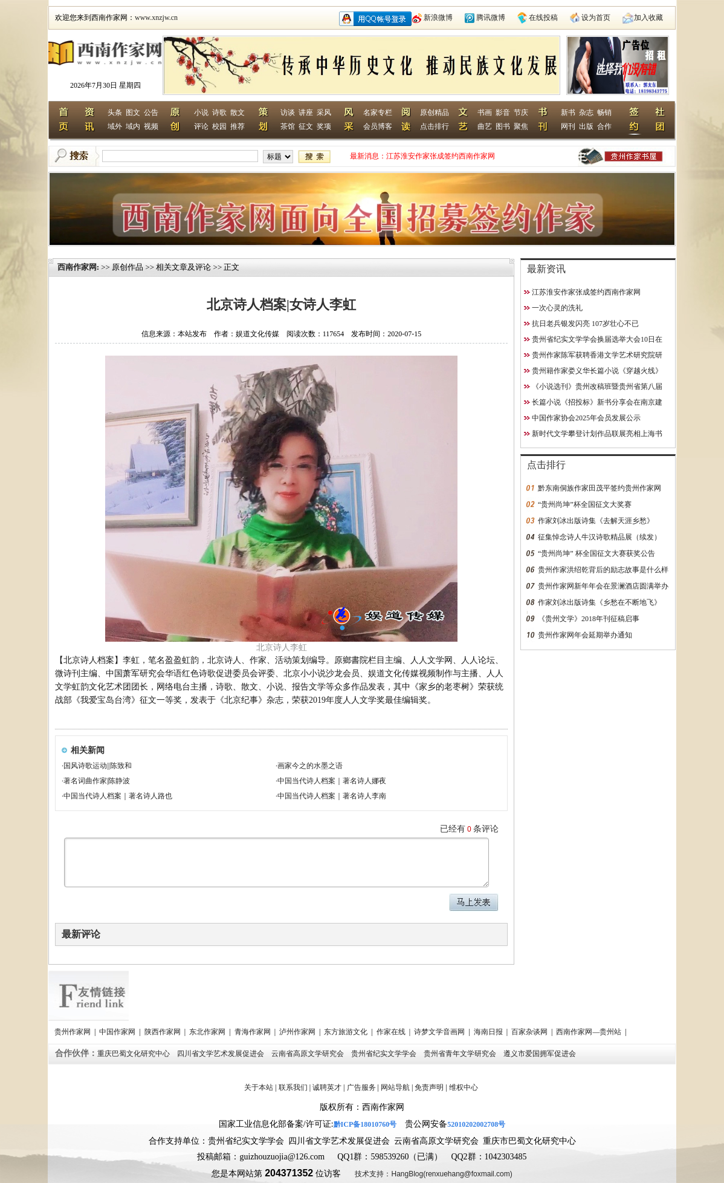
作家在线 (392, 1032)
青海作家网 (253, 1032)
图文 (133, 112)
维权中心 (463, 1087)
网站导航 (395, 1087)
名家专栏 (377, 112)
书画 (484, 112)
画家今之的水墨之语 (310, 765)
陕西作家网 (163, 1032)
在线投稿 (543, 17)
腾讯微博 (490, 17)
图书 (503, 126)
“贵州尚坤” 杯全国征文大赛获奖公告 (596, 553)
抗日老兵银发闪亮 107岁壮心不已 (585, 323)
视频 (151, 126)
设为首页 (595, 17)
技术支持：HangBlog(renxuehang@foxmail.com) (433, 1174)
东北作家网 (208, 1032)
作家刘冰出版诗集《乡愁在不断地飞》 (599, 602)
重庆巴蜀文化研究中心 (134, 1053)
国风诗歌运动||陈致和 (97, 765)
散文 (237, 112)
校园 (219, 126)
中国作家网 (118, 1032)
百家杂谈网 (530, 1032)
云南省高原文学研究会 (308, 1053)
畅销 (604, 112)
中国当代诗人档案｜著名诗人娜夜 (331, 781)
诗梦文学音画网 (440, 1032)
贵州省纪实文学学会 (384, 1053)
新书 (568, 112)
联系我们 (293, 1087)
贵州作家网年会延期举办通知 (585, 635)
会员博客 (377, 126)
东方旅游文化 (346, 1032)
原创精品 (434, 112)
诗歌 (219, 112)
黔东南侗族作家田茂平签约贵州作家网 (599, 488)
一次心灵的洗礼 (557, 308)
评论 (201, 126)
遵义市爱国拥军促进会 (540, 1053)
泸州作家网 (298, 1032)
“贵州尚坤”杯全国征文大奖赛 (585, 504)
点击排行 (434, 126)
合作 (604, 126)
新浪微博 (438, 17)
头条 (115, 112)
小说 (201, 112)
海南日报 (489, 1032)
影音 (503, 112)
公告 (151, 112)
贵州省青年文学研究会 (461, 1053)
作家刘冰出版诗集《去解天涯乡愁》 (596, 521)
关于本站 (258, 1087)
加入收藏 (648, 17)
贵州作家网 (73, 1032)
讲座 (306, 112)
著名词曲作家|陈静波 (96, 781)
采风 (324, 112)
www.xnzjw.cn (156, 17)
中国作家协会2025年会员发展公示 (586, 418)
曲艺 (484, 126)
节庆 (521, 112)
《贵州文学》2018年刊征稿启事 (588, 618)
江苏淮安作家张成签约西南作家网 (440, 156)
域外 (115, 126)
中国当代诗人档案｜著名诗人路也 (117, 796)
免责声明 (429, 1087)
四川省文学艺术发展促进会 (221, 1053)
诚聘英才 (326, 1087)
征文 (306, 126)
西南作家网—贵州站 (589, 1032)
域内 (133, 126)
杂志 (586, 112)
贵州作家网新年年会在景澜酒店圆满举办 (603, 586)
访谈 (287, 112)
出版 (586, 126)
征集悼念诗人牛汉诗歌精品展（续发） (599, 537)
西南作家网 (77, 267)
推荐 (237, 126)
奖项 (324, 126)
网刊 (568, 126)
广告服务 (361, 1087)
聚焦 (521, 126)
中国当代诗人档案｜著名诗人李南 (331, 796)
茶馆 (287, 126)
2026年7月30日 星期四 (105, 85)
